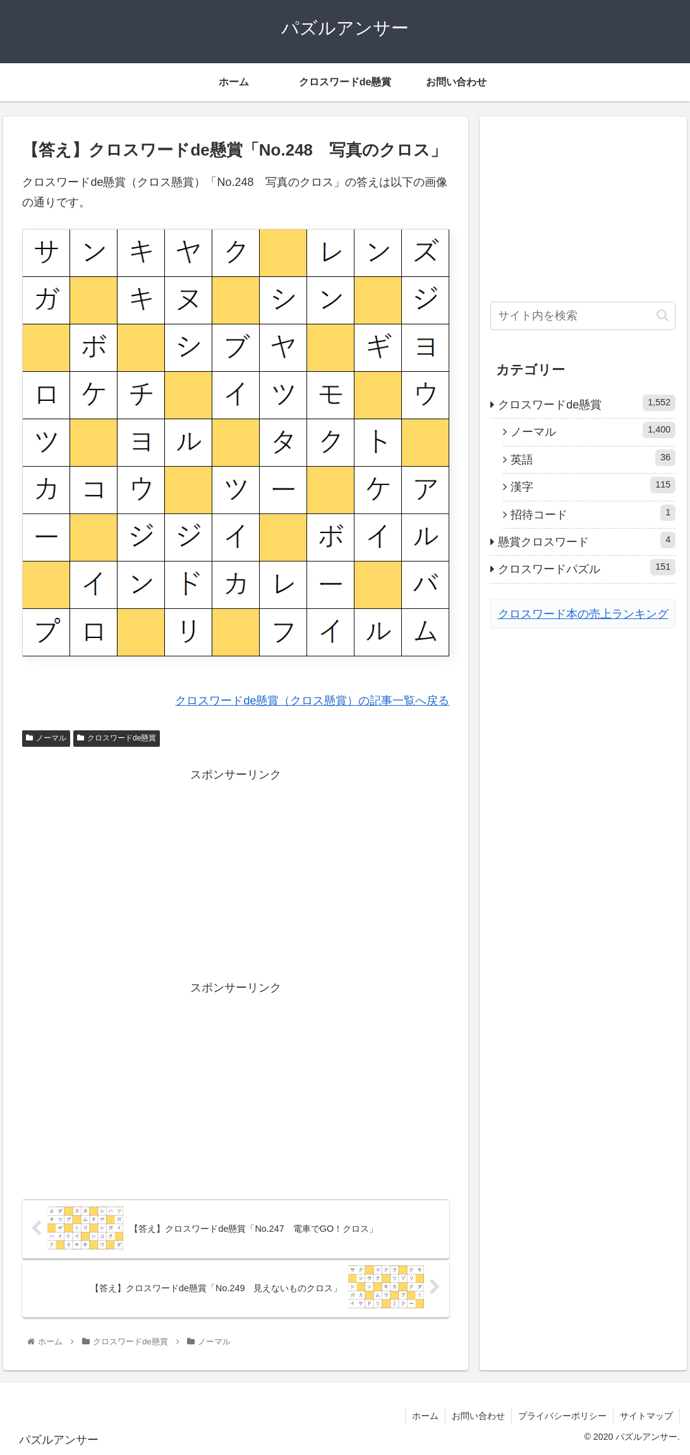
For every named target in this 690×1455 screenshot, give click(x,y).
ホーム (425, 1416)
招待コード (593, 513)
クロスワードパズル (586, 567)
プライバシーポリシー (562, 1416)
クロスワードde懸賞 (116, 738)
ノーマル (46, 738)
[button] (662, 315)
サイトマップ (646, 1416)
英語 (593, 458)
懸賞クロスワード (586, 540)
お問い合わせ (478, 1416)
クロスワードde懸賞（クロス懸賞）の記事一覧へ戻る (312, 700)
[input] (582, 316)
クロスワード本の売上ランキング (583, 614)
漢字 (593, 485)
